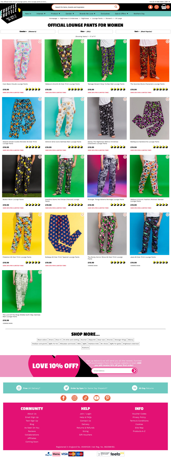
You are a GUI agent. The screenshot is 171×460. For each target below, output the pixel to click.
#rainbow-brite (93, 344)
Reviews (32, 431)
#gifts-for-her (53, 344)
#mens (51, 340)
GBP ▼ (167, 1)
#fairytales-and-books (67, 344)
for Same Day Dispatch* (85, 388)
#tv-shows (104, 344)
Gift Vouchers (85, 435)
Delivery (85, 424)
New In (28, 14)
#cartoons (85, 347)
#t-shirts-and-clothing (71, 340)
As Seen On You (31, 428)
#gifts (84, 344)
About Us (31, 414)
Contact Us (85, 421)
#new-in (58, 340)
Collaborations (32, 435)
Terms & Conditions (139, 421)
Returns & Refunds (85, 428)
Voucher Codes (139, 414)
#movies (110, 340)
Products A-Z (139, 431)
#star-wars (101, 340)
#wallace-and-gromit (39, 344)
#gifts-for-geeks (115, 344)
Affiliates (32, 438)
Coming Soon (32, 442)
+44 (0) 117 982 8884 (156, 2)
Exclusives (105, 14)
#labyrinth (92, 340)
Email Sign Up (31, 417)
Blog (32, 424)
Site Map (139, 428)
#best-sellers (42, 340)
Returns (143, 388)
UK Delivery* (28, 388)
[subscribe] (134, 370)
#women (84, 340)
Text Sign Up (32, 421)
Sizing (85, 431)
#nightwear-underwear (131, 344)
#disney (130, 340)
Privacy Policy (139, 417)
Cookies (139, 424)
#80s (79, 344)
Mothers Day (139, 14)
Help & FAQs (85, 417)
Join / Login (85, 414)
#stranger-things (120, 340)
